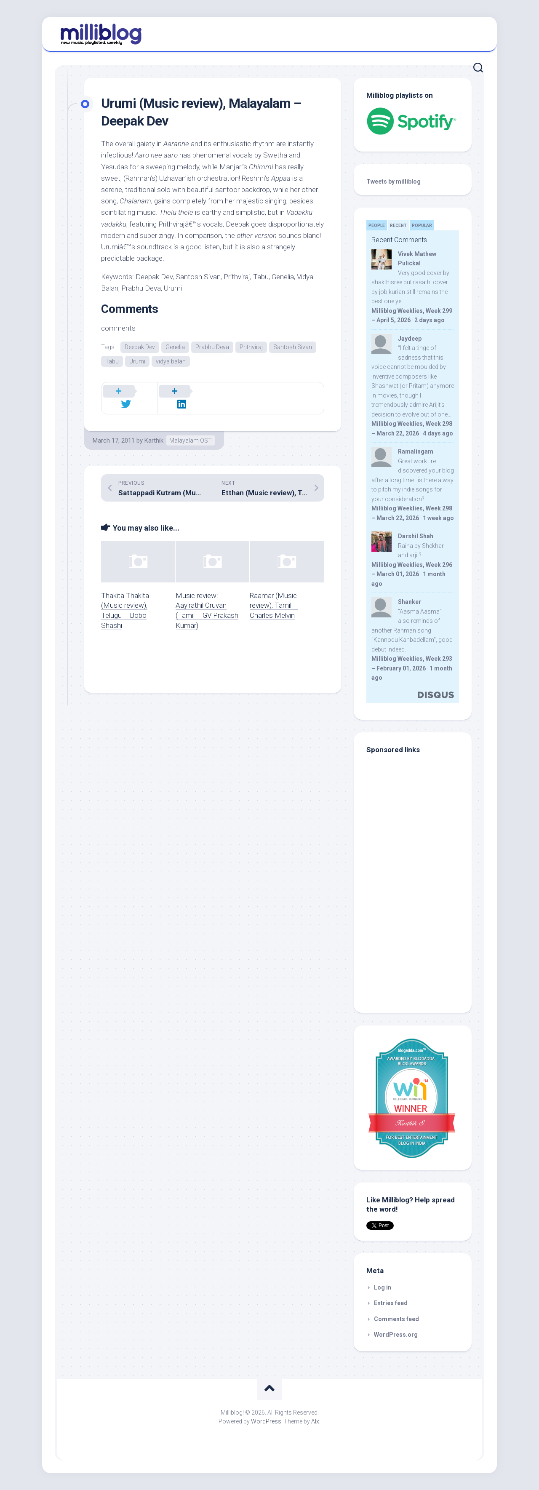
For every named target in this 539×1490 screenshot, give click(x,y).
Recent (398, 225)
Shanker (409, 601)
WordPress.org (396, 1334)
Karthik (153, 432)
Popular (422, 225)
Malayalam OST (190, 432)
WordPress (266, 1421)
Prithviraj (251, 347)
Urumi (137, 361)
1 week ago (438, 518)
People (376, 225)
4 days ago (438, 433)
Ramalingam (415, 451)
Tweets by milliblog (393, 181)
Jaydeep (410, 338)
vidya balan (171, 361)
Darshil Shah (415, 536)
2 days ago (429, 320)
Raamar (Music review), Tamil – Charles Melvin (274, 597)
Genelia (175, 347)
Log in (382, 1287)
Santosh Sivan (292, 347)
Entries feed (391, 1303)
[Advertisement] (419, 943)
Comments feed (396, 1319)
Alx (315, 1421)
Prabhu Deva (212, 347)
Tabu (112, 361)
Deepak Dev (140, 347)
